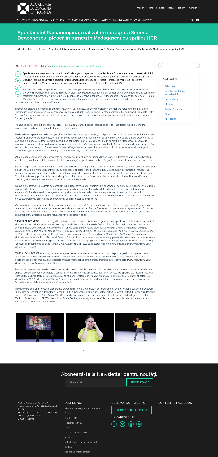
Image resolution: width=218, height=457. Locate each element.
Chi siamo (160, 8)
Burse (137, 20)
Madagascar (77, 66)
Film (167, 114)
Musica (169, 104)
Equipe (68, 413)
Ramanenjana (59, 66)
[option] (40, 328)
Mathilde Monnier (42, 83)
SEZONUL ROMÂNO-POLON (85, 20)
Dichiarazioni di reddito (76, 432)
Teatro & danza (173, 109)
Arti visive (170, 86)
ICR (68, 66)
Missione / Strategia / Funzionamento (83, 408)
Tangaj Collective (84, 76)
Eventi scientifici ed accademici (175, 93)
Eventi (63, 20)
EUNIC (105, 20)
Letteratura (171, 99)
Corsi (150, 8)
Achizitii (68, 437)
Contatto (182, 8)
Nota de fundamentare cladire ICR (81, 442)
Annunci (147, 20)
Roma (24, 20)
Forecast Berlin (101, 76)
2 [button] (88, 350)
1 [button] (83, 350)
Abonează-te (140, 382)
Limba (140, 8)
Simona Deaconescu (94, 66)
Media (171, 8)
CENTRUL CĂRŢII (121, 20)
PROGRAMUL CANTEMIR (43, 20)
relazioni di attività (73, 423)
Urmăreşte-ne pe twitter (132, 410)
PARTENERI (193, 8)
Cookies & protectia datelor (77, 452)
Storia (67, 427)
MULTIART (170, 119)
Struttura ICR (71, 418)
